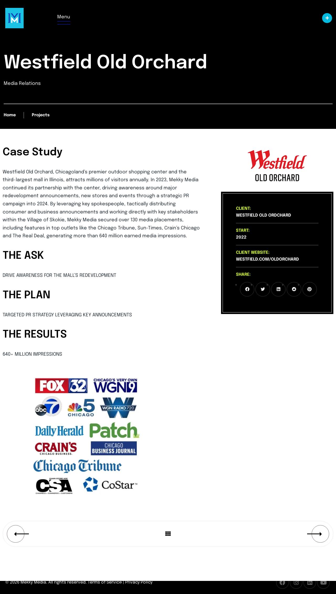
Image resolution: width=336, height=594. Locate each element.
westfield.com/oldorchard (267, 259)
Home (10, 115)
